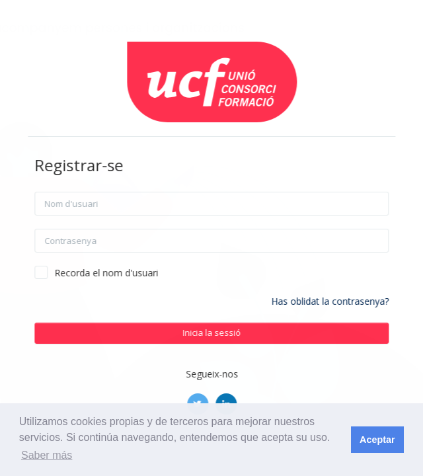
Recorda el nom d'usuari (121, 272)
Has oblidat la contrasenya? (345, 301)
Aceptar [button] (377, 439)
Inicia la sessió (227, 332)
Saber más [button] (46, 455)
